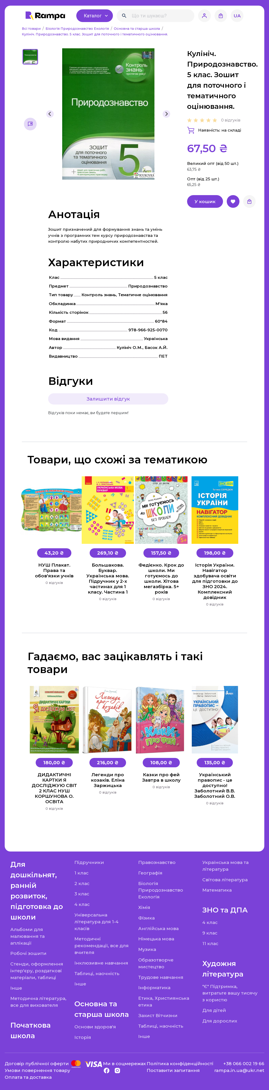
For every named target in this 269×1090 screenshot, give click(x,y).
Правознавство (157, 862)
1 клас (81, 873)
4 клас (82, 904)
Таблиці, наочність (96, 973)
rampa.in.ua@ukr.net (239, 1070)
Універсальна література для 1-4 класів (96, 921)
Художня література (222, 968)
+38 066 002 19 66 (243, 1063)
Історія (82, 1037)
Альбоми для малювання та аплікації (27, 936)
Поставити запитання (173, 1070)
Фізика (146, 918)
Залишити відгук (108, 399)
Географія (150, 873)
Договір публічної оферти (37, 1063)
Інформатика (154, 987)
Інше (16, 988)
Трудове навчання (160, 977)
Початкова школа (30, 1030)
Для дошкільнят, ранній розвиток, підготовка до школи (36, 890)
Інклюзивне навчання (101, 963)
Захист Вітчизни (157, 1015)
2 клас (81, 883)
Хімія (144, 907)
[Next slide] (166, 114)
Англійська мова (158, 928)
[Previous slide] (50, 114)
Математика (217, 890)
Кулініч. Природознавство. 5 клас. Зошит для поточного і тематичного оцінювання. (95, 34)
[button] (30, 56)
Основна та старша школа (137, 28)
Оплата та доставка (28, 1077)
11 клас (210, 943)
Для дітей (214, 1010)
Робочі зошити (28, 953)
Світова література (225, 879)
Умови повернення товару (37, 1070)
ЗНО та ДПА (225, 910)
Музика (147, 949)
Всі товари (32, 28)
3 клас (81, 894)
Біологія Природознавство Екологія (78, 28)
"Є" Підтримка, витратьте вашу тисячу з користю (229, 993)
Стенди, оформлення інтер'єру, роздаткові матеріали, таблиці (36, 970)
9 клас (209, 933)
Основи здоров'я (95, 1026)
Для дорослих (219, 1021)
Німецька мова (156, 939)
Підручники (89, 862)
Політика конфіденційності (180, 1063)
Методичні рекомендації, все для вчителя (101, 945)
